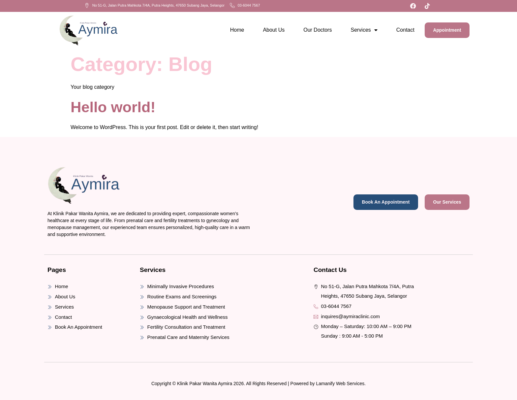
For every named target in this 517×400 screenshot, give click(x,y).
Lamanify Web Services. (341, 381)
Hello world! (113, 105)
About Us (268, 29)
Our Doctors (312, 29)
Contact (400, 29)
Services (358, 29)
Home (232, 29)
